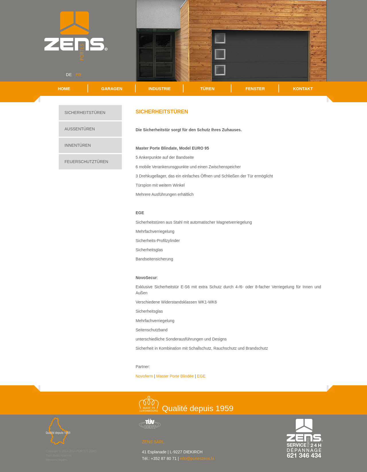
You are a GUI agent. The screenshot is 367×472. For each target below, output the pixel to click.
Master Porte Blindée (175, 376)
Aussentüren (80, 129)
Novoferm (144, 376)
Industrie (160, 88)
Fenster (255, 88)
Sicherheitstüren (85, 112)
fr (78, 74)
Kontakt (303, 88)
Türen (207, 88)
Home (64, 88)
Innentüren (78, 145)
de (69, 74)
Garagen (111, 88)
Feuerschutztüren (86, 161)
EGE (201, 376)
